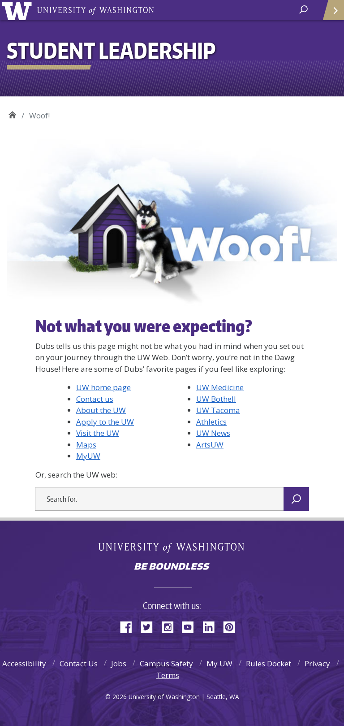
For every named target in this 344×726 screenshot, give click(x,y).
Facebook (129, 625)
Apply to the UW (105, 422)
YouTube (191, 625)
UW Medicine (220, 387)
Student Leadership (12, 113)
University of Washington (18, 10)
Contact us (94, 399)
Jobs (118, 663)
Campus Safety (166, 663)
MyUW (88, 456)
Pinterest (232, 625)
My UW (219, 663)
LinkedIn (211, 625)
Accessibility (24, 663)
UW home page (103, 387)
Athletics (211, 422)
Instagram (170, 625)
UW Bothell (216, 399)
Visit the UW (97, 433)
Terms (167, 675)
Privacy (317, 663)
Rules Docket (268, 663)
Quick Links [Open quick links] (330, 13)
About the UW (101, 410)
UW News (213, 433)
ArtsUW (210, 444)
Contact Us (79, 663)
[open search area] (304, 9)
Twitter (150, 625)
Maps (86, 444)
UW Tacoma (218, 410)
